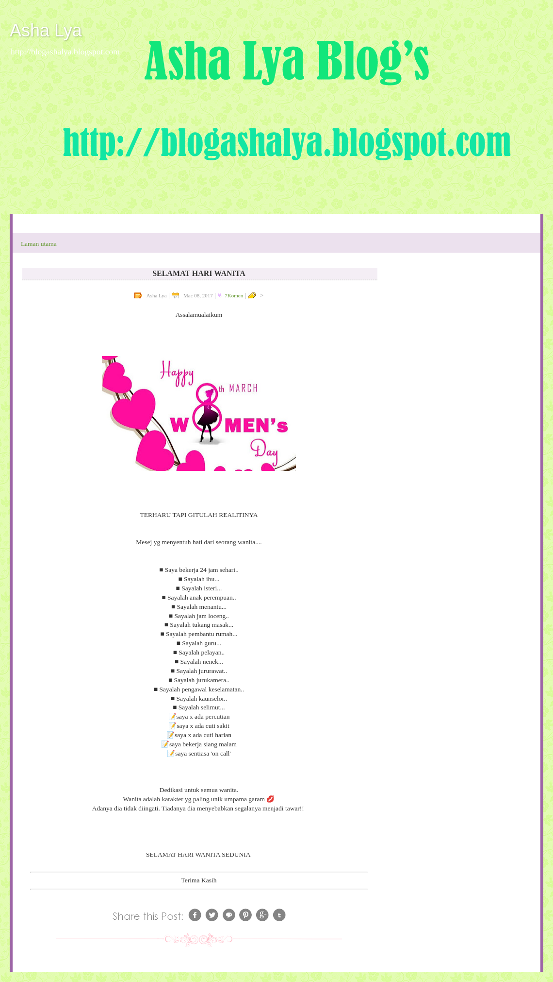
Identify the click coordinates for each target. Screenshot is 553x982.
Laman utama (39, 243)
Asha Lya (46, 30)
